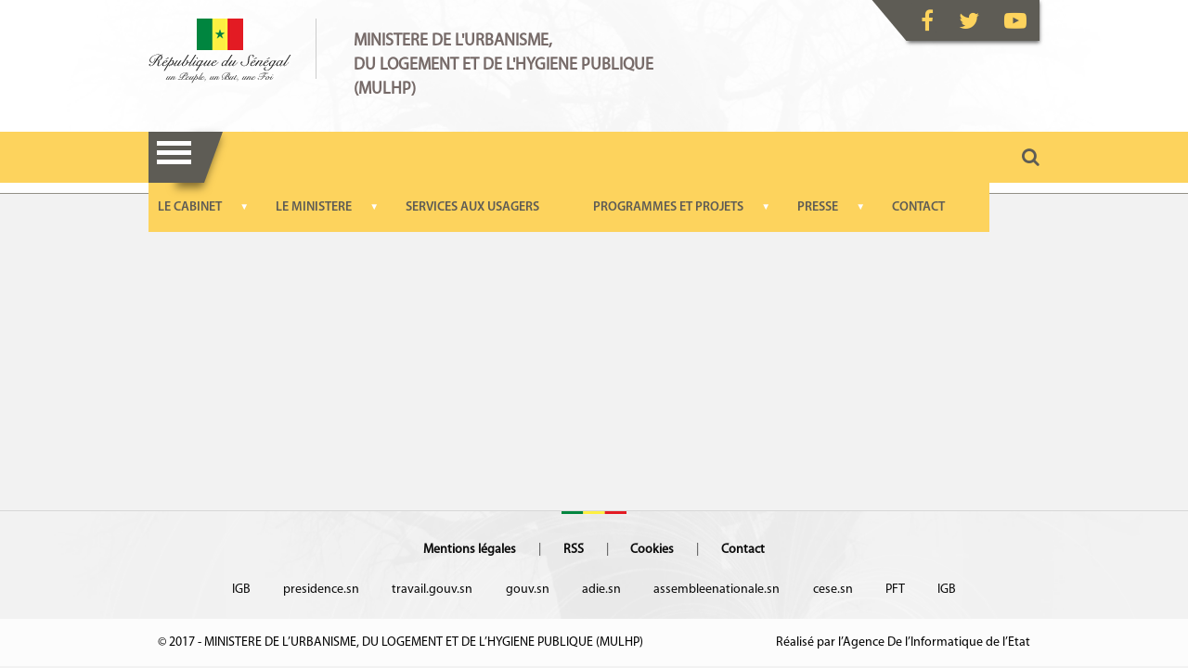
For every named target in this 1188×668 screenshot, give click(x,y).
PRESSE (817, 207)
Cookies (652, 550)
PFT (895, 590)
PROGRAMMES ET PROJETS (668, 207)
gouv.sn (527, 590)
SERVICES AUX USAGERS (472, 207)
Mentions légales (469, 550)
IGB (241, 590)
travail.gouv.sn (432, 590)
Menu (174, 157)
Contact (743, 550)
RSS (573, 550)
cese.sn (833, 590)
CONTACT (918, 207)
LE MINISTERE (314, 207)
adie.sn (601, 590)
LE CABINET (190, 207)
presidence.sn (321, 590)
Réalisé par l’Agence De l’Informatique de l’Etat (903, 642)
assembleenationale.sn (716, 590)
